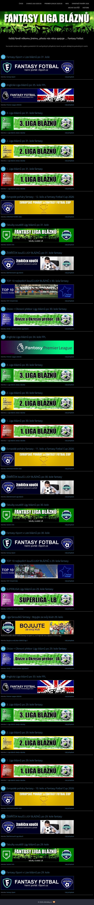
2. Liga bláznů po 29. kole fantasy (24, 732)
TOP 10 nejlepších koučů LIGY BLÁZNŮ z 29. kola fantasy (37, 561)
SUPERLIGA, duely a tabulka (15, 609)
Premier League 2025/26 (53, 4)
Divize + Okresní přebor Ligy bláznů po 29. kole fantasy (36, 648)
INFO (67, 4)
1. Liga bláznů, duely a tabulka (16, 189)
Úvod (21, 4)
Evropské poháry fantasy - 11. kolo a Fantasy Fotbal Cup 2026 (40, 448)
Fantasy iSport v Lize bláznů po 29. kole (28, 872)
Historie (86, 8)
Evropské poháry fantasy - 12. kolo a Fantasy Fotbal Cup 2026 (40, 196)
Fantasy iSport (11, 77)
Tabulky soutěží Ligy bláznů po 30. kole (27, 504)
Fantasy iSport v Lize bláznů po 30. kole (28, 532)
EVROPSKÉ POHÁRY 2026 (80, 4)
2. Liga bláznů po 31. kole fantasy (24, 141)
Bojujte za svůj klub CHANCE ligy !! (17, 640)
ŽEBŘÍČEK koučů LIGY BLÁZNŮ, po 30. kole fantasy (34, 476)
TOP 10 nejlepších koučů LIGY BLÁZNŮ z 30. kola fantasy (37, 280)
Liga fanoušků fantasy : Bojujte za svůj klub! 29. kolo (34, 617)
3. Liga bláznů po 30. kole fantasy (24, 364)
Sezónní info (10, 245)
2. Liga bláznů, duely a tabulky (16, 161)
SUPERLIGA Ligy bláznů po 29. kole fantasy (29, 589)
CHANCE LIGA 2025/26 (33, 4)
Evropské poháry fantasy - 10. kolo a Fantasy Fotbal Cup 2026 (40, 788)
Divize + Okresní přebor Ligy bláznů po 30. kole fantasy (36, 309)
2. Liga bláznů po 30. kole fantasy (24, 392)
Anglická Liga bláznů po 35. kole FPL (26, 85)
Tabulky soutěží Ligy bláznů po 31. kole (27, 224)
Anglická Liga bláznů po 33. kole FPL (26, 676)
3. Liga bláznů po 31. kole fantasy (24, 113)
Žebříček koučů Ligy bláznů (15, 273)
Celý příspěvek (69, 77)
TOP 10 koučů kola (12, 301)
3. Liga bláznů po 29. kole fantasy (24, 704)
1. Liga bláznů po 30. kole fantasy (24, 420)
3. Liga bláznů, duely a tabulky (16, 133)
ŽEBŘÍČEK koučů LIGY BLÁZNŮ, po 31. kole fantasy (34, 252)
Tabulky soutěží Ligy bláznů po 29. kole (27, 844)
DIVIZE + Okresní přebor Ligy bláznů (18, 329)
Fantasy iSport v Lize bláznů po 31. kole (28, 57)
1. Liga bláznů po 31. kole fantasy (24, 168)
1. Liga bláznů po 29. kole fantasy (24, 760)
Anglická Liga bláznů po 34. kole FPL (26, 337)
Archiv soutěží (73, 8)
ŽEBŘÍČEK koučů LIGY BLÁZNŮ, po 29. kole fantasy (34, 816)
